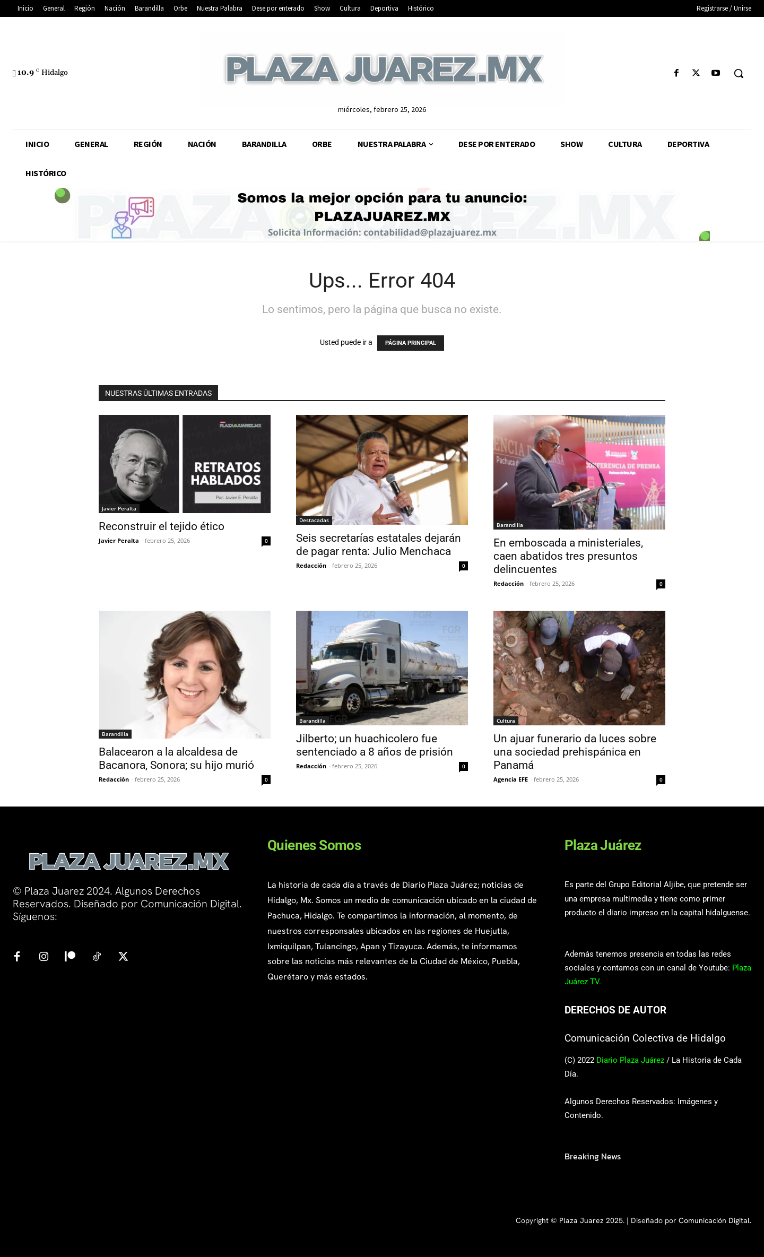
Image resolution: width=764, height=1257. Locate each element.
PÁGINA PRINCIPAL (410, 343)
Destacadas (314, 520)
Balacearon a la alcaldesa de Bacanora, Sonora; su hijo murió (176, 758)
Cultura (506, 720)
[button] (738, 73)
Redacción (311, 565)
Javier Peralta (119, 508)
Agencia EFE (510, 779)
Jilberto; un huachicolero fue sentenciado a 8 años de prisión (374, 745)
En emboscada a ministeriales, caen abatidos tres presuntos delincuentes (568, 556)
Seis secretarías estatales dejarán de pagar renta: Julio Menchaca (378, 545)
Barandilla (510, 524)
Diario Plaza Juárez (630, 1060)
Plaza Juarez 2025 (591, 1220)
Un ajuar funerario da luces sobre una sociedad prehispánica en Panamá (574, 751)
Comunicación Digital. (715, 1220)
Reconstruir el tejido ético (161, 526)
